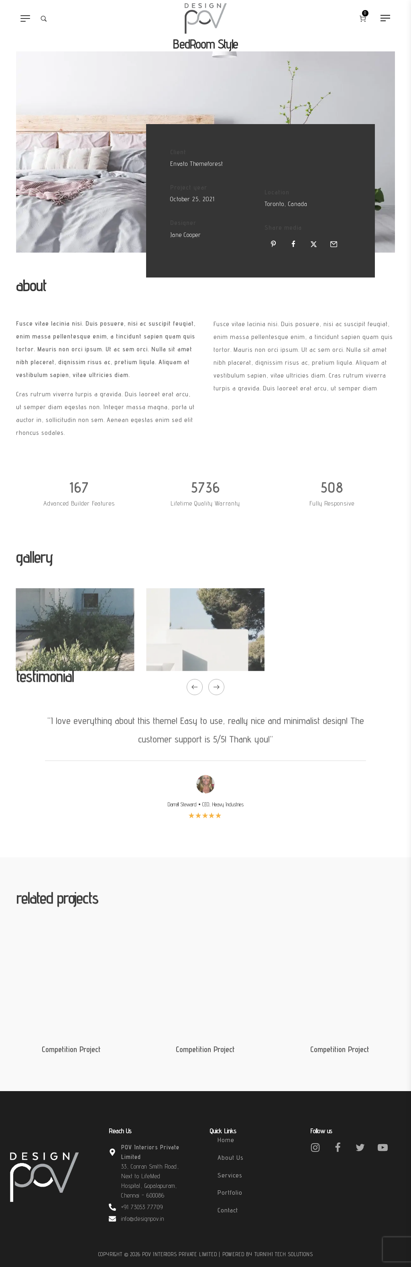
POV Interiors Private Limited (180, 1254)
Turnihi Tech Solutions (283, 1254)
